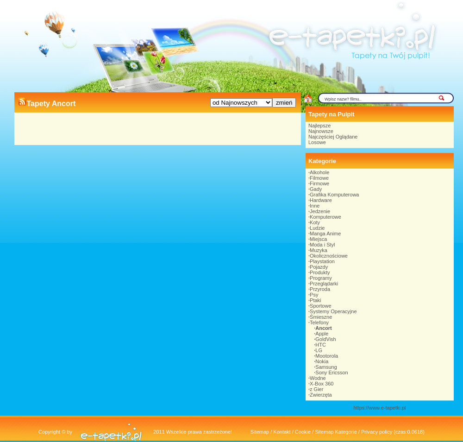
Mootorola (326, 356)
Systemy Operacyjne (333, 311)
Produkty (320, 272)
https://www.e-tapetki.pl (379, 407)
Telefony (319, 322)
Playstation (322, 261)
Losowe (317, 142)
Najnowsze (320, 131)
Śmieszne (321, 317)
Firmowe (319, 183)
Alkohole (319, 172)
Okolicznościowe (329, 256)
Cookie (303, 432)
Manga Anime (325, 233)
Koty (315, 222)
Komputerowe (325, 217)
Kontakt (281, 432)
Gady (316, 189)
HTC (320, 344)
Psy (314, 294)
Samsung (326, 367)
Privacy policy (376, 432)
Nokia (321, 361)
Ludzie (317, 228)
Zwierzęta (321, 395)
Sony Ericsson (331, 372)
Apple (321, 333)
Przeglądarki (324, 283)
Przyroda (320, 289)
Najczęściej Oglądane (332, 136)
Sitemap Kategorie (336, 432)
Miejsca (318, 239)
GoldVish (325, 339)
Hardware (321, 200)
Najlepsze (319, 125)
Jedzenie (320, 211)
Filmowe (319, 178)
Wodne (318, 378)
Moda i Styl (322, 244)
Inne (314, 205)
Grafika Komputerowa (334, 194)
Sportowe (320, 306)
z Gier (316, 389)
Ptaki (315, 300)
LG (318, 350)
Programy (321, 278)
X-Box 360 (321, 383)
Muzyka (318, 250)
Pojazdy (319, 267)
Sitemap (259, 432)
